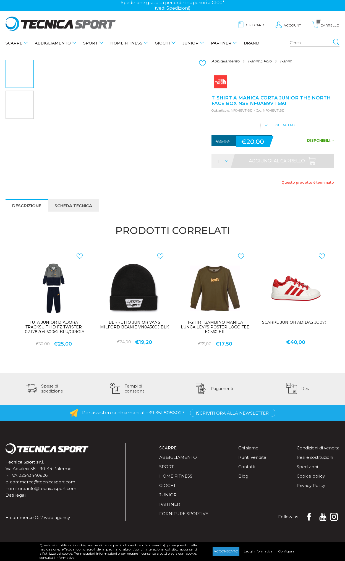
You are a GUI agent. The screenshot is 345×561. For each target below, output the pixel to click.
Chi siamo (248, 448)
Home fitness (126, 43)
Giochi (162, 43)
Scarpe (14, 43)
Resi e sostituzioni (315, 457)
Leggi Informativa (258, 551)
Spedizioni (307, 466)
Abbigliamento (53, 43)
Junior (190, 43)
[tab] (27, 205)
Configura (286, 551)
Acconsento (226, 551)
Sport (90, 43)
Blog (243, 476)
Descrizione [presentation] (26, 205)
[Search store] (314, 43)
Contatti (246, 466)
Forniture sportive (183, 513)
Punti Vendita (252, 457)
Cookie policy (311, 476)
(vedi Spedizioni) (172, 8)
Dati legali (16, 495)
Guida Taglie (287, 125)
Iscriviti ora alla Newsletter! (233, 413)
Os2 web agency (52, 517)
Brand (251, 43)
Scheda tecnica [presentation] (73, 205)
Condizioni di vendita (318, 448)
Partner (221, 43)
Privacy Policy (311, 485)
